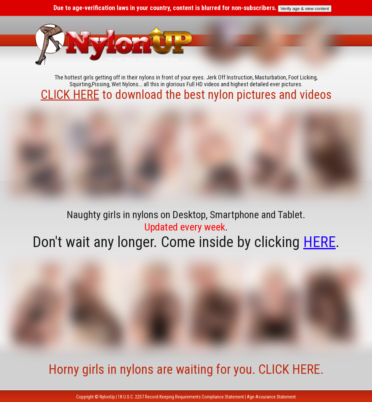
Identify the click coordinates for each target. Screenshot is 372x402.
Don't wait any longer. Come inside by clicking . (186, 242)
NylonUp (107, 396)
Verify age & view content (305, 8)
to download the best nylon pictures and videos (186, 95)
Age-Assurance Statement (271, 396)
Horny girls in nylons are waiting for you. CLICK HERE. (186, 369)
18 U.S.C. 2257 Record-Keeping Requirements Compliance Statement (181, 396)
